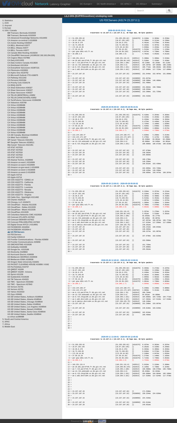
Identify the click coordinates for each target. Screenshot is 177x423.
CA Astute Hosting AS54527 (19, 43)
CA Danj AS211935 (15, 60)
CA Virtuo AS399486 (16, 105)
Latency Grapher (53, 4)
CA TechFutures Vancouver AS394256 (24, 100)
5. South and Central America (15, 319)
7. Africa (6, 324)
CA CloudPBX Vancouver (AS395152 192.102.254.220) (31, 55)
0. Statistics (7, 20)
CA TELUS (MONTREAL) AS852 (21, 95)
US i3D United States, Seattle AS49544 (24, 314)
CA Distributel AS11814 (17, 65)
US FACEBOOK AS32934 (18, 227)
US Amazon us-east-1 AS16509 (21, 162)
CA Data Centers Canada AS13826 (22, 63)
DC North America (106, 4)
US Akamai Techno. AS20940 (20, 160)
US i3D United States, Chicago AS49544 (25, 302)
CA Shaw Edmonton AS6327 (19, 88)
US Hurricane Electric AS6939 (20, 254)
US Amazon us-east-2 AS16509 (21, 165)
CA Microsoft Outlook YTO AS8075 (22, 75)
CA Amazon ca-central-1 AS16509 (22, 40)
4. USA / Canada (9, 30)
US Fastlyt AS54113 (16, 237)
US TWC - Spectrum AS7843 (19, 284)
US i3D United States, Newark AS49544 (24, 309)
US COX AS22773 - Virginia (19, 195)
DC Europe (86, 4)
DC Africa (141, 4)
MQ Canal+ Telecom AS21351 (20, 145)
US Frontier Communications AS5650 (23, 242)
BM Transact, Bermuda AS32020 (21, 33)
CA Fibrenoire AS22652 (17, 70)
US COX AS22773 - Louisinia (20, 187)
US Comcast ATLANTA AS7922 (20, 217)
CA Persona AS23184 (16, 80)
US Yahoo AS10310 (15, 292)
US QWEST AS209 (15, 269)
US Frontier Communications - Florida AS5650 (27, 239)
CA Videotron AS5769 (16, 103)
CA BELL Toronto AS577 (18, 50)
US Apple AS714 (14, 175)
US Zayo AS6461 (14, 294)
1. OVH (5, 23)
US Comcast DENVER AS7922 (20, 220)
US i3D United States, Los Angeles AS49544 (26, 307)
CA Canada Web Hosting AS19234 (22, 53)
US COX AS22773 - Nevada (19, 190)
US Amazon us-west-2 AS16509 (21, 172)
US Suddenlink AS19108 (18, 277)
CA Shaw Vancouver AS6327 (20, 90)
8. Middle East (8, 327)
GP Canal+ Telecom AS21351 (20, 140)
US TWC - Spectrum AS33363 (20, 282)
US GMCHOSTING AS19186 (19, 244)
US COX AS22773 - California (20, 182)
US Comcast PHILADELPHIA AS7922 (23, 222)
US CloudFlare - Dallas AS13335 (21, 207)
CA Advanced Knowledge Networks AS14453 (27, 38)
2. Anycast (7, 25)
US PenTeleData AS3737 (18, 267)
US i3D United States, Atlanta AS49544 (24, 299)
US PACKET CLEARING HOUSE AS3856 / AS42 (28, 264)
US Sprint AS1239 (15, 274)
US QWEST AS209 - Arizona (19, 272)
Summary (157, 4)
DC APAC (126, 4)
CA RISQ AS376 (14, 85)
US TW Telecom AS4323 (18, 279)
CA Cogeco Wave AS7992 (18, 58)
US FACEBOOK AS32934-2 (19, 230)
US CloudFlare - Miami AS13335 (21, 210)
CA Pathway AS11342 (16, 78)
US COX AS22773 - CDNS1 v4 (20, 180)
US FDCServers (17, 232)
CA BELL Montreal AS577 (18, 45)
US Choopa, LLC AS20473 (18, 202)
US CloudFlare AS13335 (18, 212)
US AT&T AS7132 (15, 157)
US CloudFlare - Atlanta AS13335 (22, 205)
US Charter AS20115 (16, 200)
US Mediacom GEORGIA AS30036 (22, 257)
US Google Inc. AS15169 (18, 249)
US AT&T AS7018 (15, 147)
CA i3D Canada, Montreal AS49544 (22, 135)
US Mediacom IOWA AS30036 (20, 259)
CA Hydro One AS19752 (17, 73)
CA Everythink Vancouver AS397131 (23, 68)
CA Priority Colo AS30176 (18, 83)
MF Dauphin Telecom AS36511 (20, 142)
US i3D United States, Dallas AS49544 (24, 304)
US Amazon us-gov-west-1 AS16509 (23, 167)
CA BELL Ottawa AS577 (17, 48)
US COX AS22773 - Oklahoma (20, 192)
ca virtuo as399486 (15, 317)
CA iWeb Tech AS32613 (17, 137)
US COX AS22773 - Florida (19, 185)
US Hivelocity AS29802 (17, 252)
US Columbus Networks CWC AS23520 (24, 215)
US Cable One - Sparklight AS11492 (23, 197)
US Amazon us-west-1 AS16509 (21, 170)
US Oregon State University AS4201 (23, 262)
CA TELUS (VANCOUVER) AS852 (21, 98)
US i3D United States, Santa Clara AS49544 (26, 312)
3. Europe (6, 28)
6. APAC (6, 322)
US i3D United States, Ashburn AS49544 (25, 297)
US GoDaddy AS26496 (17, 247)
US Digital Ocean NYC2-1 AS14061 (22, 225)
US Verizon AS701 (15, 287)
